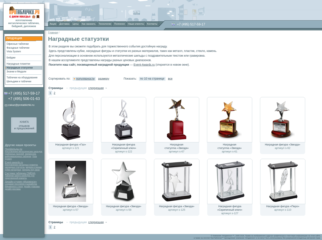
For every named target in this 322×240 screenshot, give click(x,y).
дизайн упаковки (32, 186)
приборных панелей (14, 154)
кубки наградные (13, 170)
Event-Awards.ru (144, 64)
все (170, 78)
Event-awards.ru (14, 162)
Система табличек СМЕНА (20, 173)
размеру (103, 78)
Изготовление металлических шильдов (23, 151)
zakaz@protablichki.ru (21, 104)
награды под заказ (31, 170)
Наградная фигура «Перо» (282, 206)
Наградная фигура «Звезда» (282, 144)
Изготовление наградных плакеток (21, 165)
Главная (53, 32)
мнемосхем (30, 154)
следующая (96, 88)
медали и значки (33, 167)
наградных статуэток (15, 167)
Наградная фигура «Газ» (70, 144)
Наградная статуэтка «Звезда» (176, 146)
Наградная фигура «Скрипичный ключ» (123, 146)
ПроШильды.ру (13, 149)
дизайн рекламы (13, 189)
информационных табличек (18, 156)
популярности (84, 78)
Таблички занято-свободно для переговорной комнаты (19, 177)
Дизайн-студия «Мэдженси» (21, 181)
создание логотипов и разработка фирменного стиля (21, 185)
